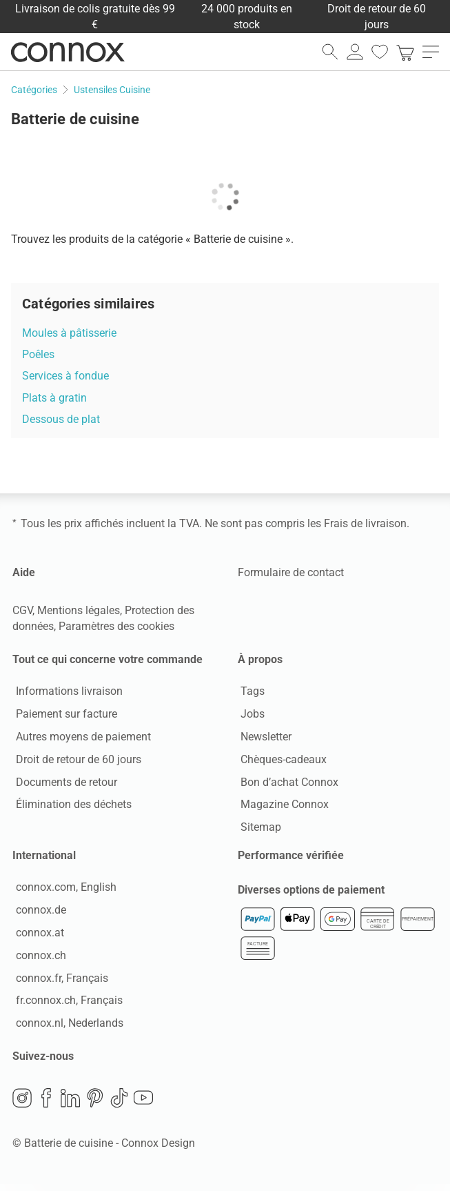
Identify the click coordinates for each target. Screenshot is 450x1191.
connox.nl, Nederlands (66, 1027)
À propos (260, 659)
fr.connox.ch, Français (65, 1005)
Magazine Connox (282, 806)
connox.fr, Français (58, 983)
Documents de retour (63, 783)
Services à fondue (65, 375)
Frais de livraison (365, 523)
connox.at (36, 937)
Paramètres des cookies (116, 626)
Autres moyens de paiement (79, 738)
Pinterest (95, 1104)
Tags (250, 693)
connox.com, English (62, 892)
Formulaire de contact (291, 572)
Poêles (38, 354)
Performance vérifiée (291, 858)
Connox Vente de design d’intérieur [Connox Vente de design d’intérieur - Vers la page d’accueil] (68, 51)
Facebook (46, 1104)
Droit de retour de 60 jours (75, 760)
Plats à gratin (54, 397)
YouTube (143, 1104)
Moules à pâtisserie (69, 332)
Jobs (250, 715)
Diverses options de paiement (311, 896)
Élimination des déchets (70, 806)
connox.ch (37, 960)
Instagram (22, 1104)
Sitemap (258, 829)
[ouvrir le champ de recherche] (330, 51)
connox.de (37, 914)
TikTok (119, 1104)
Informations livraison (65, 693)
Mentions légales (78, 610)
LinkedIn (70, 1104)
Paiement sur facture (63, 715)
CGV (22, 610)
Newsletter (263, 738)
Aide (23, 572)
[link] (405, 51)
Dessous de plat (61, 419)
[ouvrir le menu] (430, 51)
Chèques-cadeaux (281, 760)
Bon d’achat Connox (287, 783)
